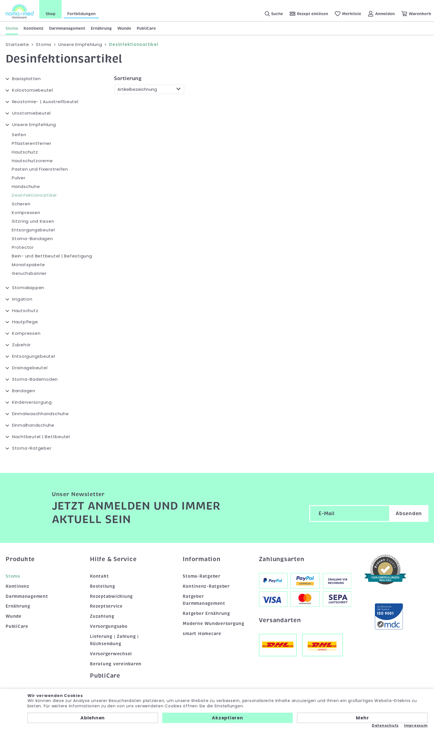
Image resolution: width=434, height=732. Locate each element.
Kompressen (26, 212)
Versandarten (280, 620)
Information (201, 559)
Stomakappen (28, 288)
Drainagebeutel (30, 368)
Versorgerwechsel (111, 653)
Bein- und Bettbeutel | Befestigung (52, 256)
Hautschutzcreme (32, 160)
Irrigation (22, 299)
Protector (23, 247)
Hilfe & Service (113, 559)
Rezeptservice (106, 606)
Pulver (18, 178)
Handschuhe (26, 186)
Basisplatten (26, 79)
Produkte (20, 559)
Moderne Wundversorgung (213, 623)
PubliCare (146, 28)
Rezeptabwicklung (111, 596)
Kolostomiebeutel (32, 90)
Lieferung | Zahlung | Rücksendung (114, 640)
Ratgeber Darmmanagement (204, 600)
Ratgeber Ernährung (206, 613)
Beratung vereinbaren (115, 663)
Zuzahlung (102, 616)
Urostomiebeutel (31, 113)
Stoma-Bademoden (35, 379)
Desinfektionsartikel (34, 195)
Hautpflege (25, 322)
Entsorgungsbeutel (33, 230)
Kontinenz (33, 28)
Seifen (19, 135)
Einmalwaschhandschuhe (40, 414)
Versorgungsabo (108, 626)
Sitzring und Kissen (33, 221)
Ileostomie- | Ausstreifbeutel (45, 101)
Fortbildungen (81, 13)
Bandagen (23, 391)
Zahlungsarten (281, 559)
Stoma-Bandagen (32, 238)
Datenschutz (385, 725)
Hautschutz (25, 152)
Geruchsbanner (29, 273)
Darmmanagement (67, 28)
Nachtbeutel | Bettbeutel (41, 437)
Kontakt (99, 576)
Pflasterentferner (32, 143)
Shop (50, 13)
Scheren (21, 204)
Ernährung (101, 28)
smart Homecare (202, 633)
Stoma (12, 28)
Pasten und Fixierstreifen (40, 169)
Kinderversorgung (32, 402)
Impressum (416, 725)
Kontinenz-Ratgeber (206, 586)
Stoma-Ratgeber (32, 448)
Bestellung (102, 586)
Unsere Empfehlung (34, 124)
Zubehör (21, 345)
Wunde (124, 28)
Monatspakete (28, 265)
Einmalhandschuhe (33, 425)
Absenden (409, 513)
